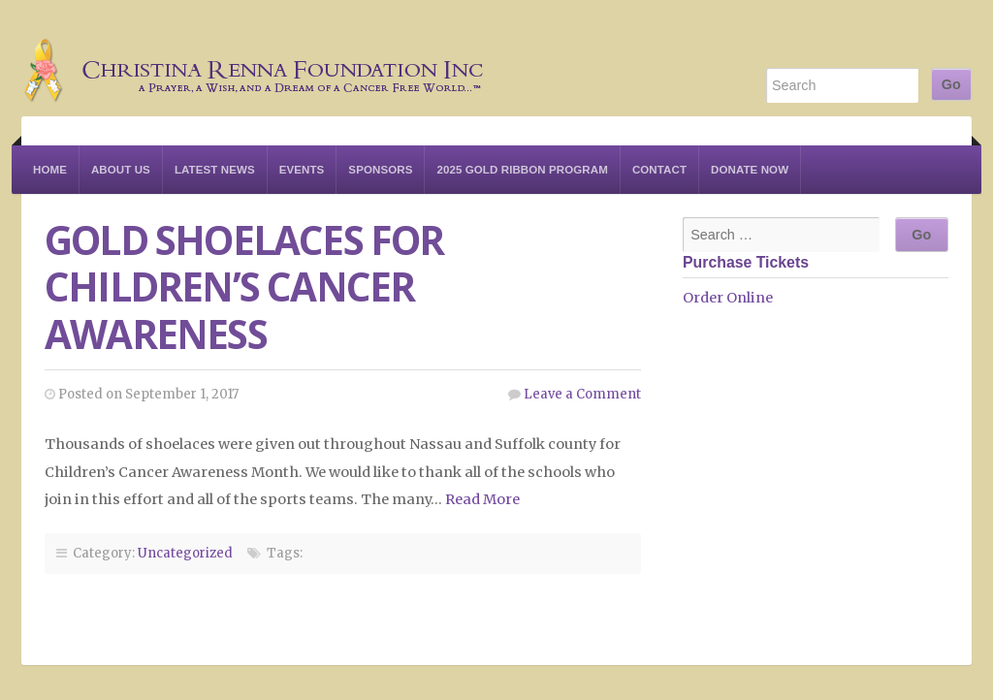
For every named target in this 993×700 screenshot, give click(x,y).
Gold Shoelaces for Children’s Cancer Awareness (244, 287)
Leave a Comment (582, 394)
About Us (120, 169)
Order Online (728, 297)
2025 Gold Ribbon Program (521, 169)
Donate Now (749, 169)
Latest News (215, 169)
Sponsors (380, 169)
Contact (659, 169)
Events (302, 169)
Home (50, 169)
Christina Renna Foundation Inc (254, 58)
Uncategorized (185, 553)
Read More (482, 499)
